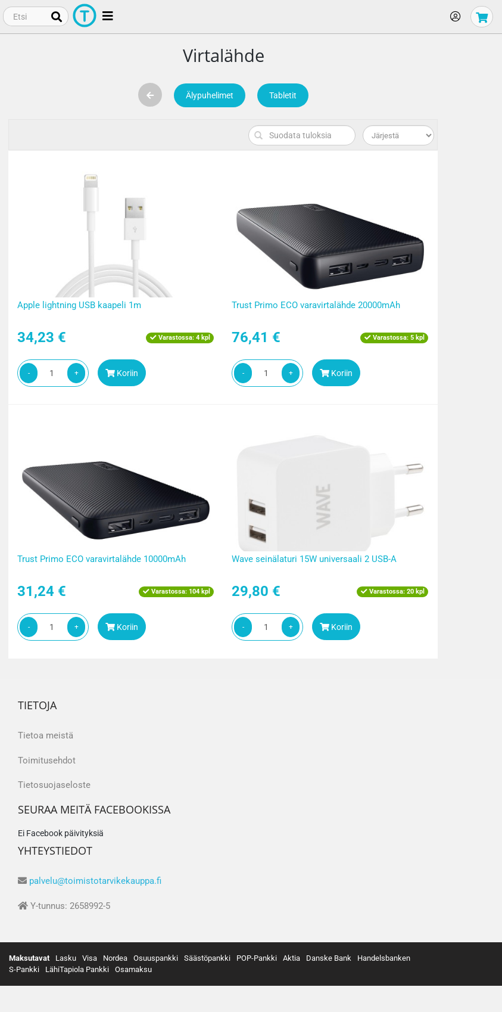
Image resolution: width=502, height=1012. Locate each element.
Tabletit (283, 95)
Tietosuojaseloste (54, 785)
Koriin (121, 373)
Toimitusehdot (47, 760)
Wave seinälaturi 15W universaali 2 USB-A (314, 559)
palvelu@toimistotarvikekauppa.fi (95, 881)
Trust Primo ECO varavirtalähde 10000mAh (101, 559)
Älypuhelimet (209, 95)
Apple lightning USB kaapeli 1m (79, 305)
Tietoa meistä (45, 735)
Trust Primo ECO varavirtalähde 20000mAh (316, 305)
